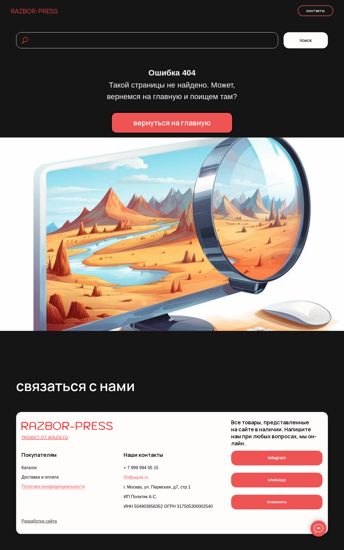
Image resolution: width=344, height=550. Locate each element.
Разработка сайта (39, 521)
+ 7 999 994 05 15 (141, 467)
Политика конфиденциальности (53, 486)
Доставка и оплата (40, 477)
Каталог (29, 467)
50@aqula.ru (136, 477)
